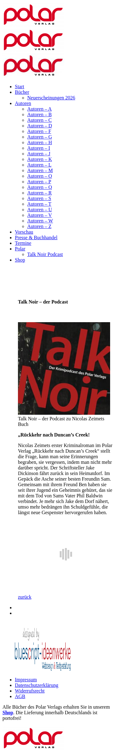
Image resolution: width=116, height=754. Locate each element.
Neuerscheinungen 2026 (51, 97)
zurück (25, 597)
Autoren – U (39, 209)
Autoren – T (39, 204)
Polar (20, 248)
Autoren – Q (39, 187)
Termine (23, 243)
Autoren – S (39, 198)
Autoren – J (38, 153)
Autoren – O (39, 176)
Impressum (26, 679)
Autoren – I (38, 148)
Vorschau (24, 232)
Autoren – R (39, 192)
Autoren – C (39, 120)
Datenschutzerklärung (36, 685)
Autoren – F (39, 131)
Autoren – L (39, 164)
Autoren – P (39, 181)
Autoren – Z (39, 226)
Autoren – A (39, 109)
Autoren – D (39, 125)
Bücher (22, 92)
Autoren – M (40, 170)
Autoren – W (40, 220)
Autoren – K (39, 159)
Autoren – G (39, 136)
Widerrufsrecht (30, 690)
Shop (20, 260)
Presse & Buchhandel (36, 237)
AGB (20, 696)
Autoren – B (39, 114)
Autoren (23, 103)
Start (19, 86)
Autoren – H (39, 142)
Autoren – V (39, 215)
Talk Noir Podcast (45, 254)
